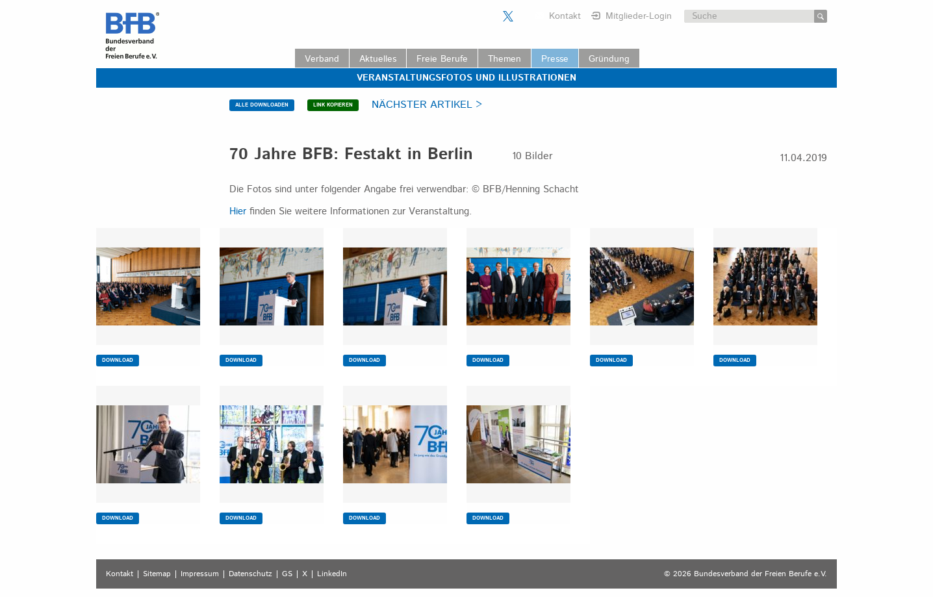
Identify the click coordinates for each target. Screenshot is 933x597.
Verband (322, 59)
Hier (237, 211)
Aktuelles (377, 59)
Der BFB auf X (508, 16)
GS (287, 574)
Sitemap (157, 574)
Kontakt (565, 16)
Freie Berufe (442, 59)
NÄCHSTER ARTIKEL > (427, 104)
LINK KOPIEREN (333, 104)
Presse (555, 59)
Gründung (609, 59)
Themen (504, 59)
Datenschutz (250, 574)
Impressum (200, 574)
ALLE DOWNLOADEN (261, 104)
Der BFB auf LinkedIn (524, 16)
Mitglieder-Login (639, 16)
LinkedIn (332, 574)
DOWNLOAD (117, 360)
